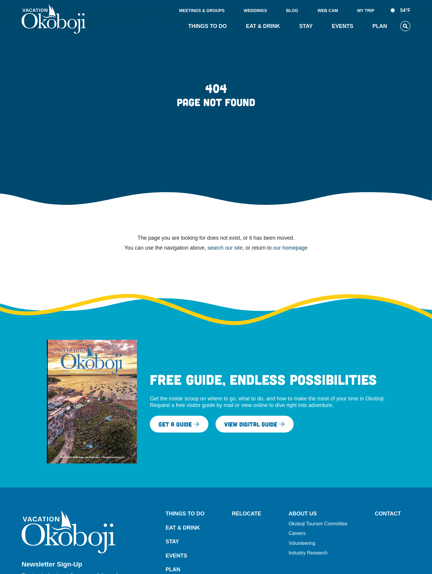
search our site (225, 248)
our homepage (290, 248)
